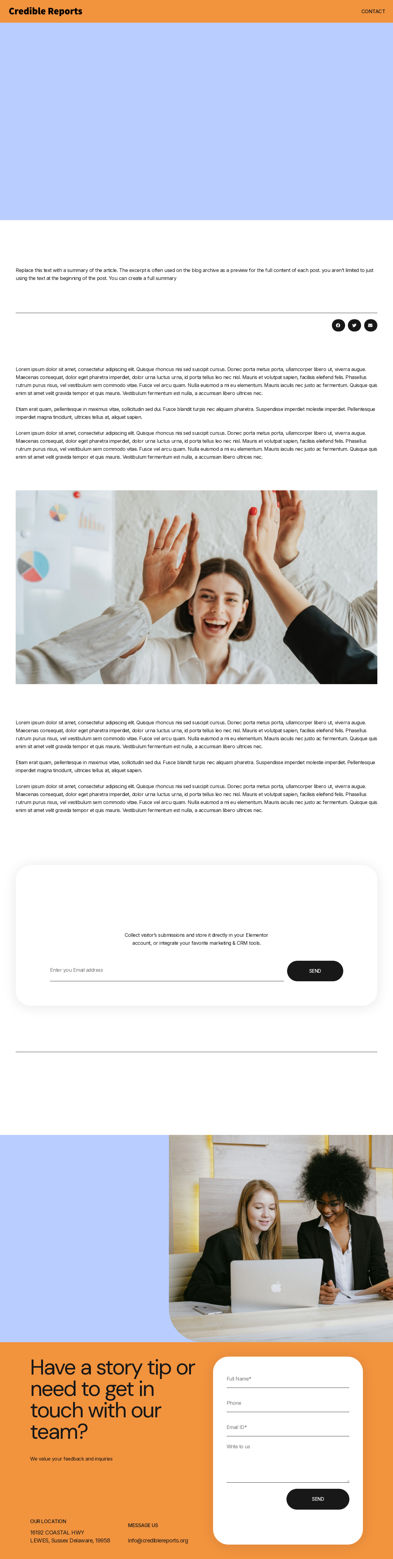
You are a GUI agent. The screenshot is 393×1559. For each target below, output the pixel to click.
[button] (338, 325)
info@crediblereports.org (158, 1540)
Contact (373, 11)
